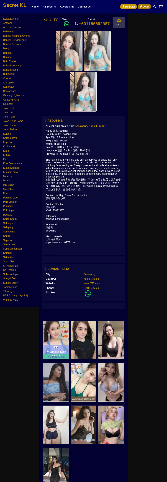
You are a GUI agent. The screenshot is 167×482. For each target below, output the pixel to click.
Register (128, 6)
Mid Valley (9, 184)
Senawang (81, 126)
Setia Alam (9, 257)
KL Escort (51, 247)
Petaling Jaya (10, 197)
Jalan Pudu (9, 125)
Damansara (9, 91)
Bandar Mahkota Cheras (16, 35)
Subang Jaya (10, 274)
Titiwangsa (9, 291)
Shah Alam (9, 261)
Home (35, 6)
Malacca (8, 176)
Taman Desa (10, 287)
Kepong (7, 142)
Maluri (6, 180)
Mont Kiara (9, 189)
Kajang (7, 133)
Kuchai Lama (10, 172)
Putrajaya (8, 210)
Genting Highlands (13, 95)
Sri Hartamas (10, 265)
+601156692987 (92, 23)
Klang (6, 150)
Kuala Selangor (11, 168)
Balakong (8, 31)
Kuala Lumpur (97, 126)
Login (144, 6)
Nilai (5, 193)
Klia (5, 159)
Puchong (8, 206)
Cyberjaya (8, 87)
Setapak (7, 253)
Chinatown (9, 82)
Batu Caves (9, 61)
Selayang (8, 227)
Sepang (7, 240)
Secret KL (14, 5)
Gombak (8, 104)
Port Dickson (10, 202)
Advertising (67, 6)
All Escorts (49, 6)
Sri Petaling (9, 270)
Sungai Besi (9, 278)
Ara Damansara (12, 27)
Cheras (7, 78)
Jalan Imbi (9, 112)
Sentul (6, 236)
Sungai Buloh (10, 282)
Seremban (9, 244)
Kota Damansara (12, 163)
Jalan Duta (9, 108)
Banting (7, 57)
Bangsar (8, 53)
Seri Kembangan (12, 248)
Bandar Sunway (12, 44)
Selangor (8, 223)
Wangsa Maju (10, 299)
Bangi (6, 48)
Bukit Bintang (10, 69)
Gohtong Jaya (11, 99)
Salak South (10, 219)
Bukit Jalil (8, 74)
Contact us (84, 6)
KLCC (6, 155)
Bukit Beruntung (12, 65)
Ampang (8, 23)
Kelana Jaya (10, 138)
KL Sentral (9, 146)
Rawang (7, 214)
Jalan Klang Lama (13, 121)
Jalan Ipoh (9, 116)
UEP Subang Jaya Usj (15, 295)
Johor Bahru (10, 129)
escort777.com (92, 283)
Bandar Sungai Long (14, 40)
